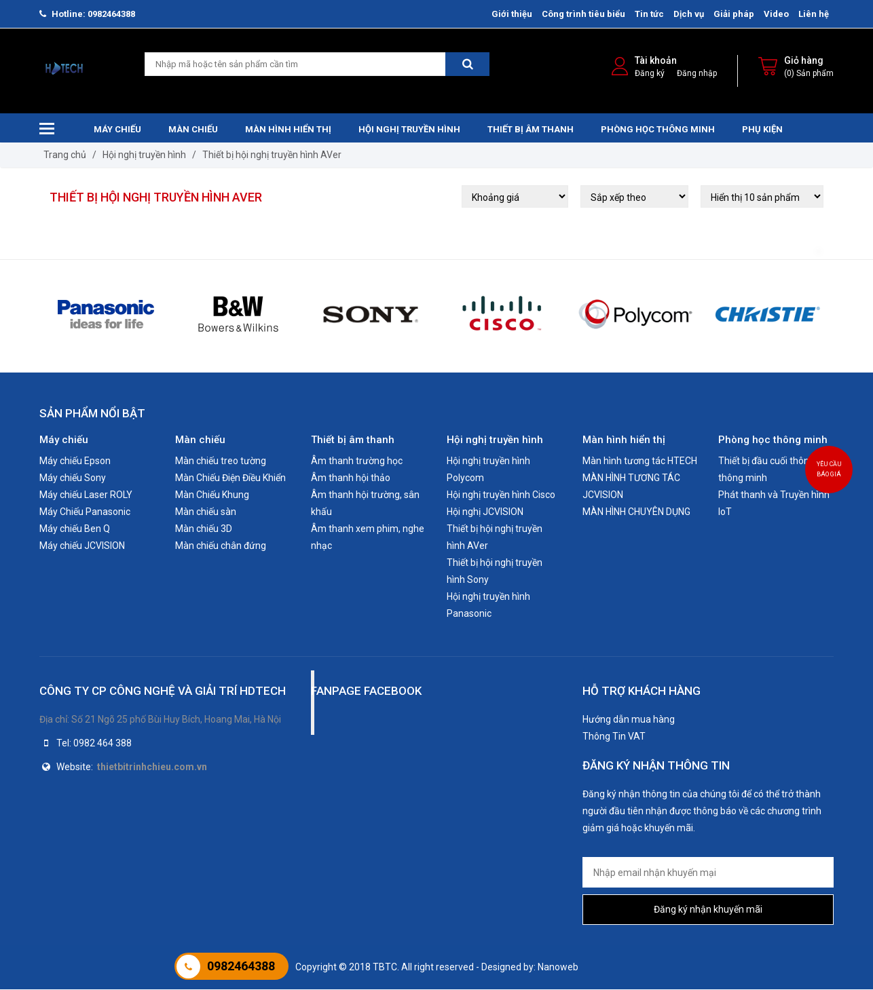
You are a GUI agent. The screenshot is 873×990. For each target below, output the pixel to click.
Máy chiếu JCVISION (82, 546)
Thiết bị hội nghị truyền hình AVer (271, 155)
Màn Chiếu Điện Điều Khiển (230, 478)
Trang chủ (64, 155)
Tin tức (649, 14)
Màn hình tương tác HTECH (639, 461)
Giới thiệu (511, 14)
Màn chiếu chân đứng (220, 546)
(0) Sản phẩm (809, 74)
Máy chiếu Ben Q (74, 529)
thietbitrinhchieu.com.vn (152, 767)
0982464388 (241, 966)
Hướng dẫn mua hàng (628, 720)
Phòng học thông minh (658, 130)
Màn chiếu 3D (203, 529)
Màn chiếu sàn (205, 512)
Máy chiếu (117, 130)
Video (776, 14)
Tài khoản (656, 61)
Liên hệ (813, 14)
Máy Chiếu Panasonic (84, 512)
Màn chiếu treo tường (220, 461)
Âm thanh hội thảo (350, 478)
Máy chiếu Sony (72, 478)
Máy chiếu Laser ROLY (85, 495)
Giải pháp (733, 14)
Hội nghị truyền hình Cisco (501, 495)
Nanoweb (558, 967)
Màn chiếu (193, 130)
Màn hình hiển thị (288, 130)
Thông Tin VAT (614, 736)
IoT (725, 512)
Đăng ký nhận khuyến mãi (708, 910)
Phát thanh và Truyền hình (774, 495)
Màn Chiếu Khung (212, 495)
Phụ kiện (762, 130)
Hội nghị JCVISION (485, 512)
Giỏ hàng (803, 61)
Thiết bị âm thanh (530, 130)
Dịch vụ (688, 14)
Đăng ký (650, 74)
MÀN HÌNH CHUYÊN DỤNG (636, 512)
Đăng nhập (697, 74)
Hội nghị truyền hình (409, 130)
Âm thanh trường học (357, 461)
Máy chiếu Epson (75, 461)
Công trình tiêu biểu (583, 14)
